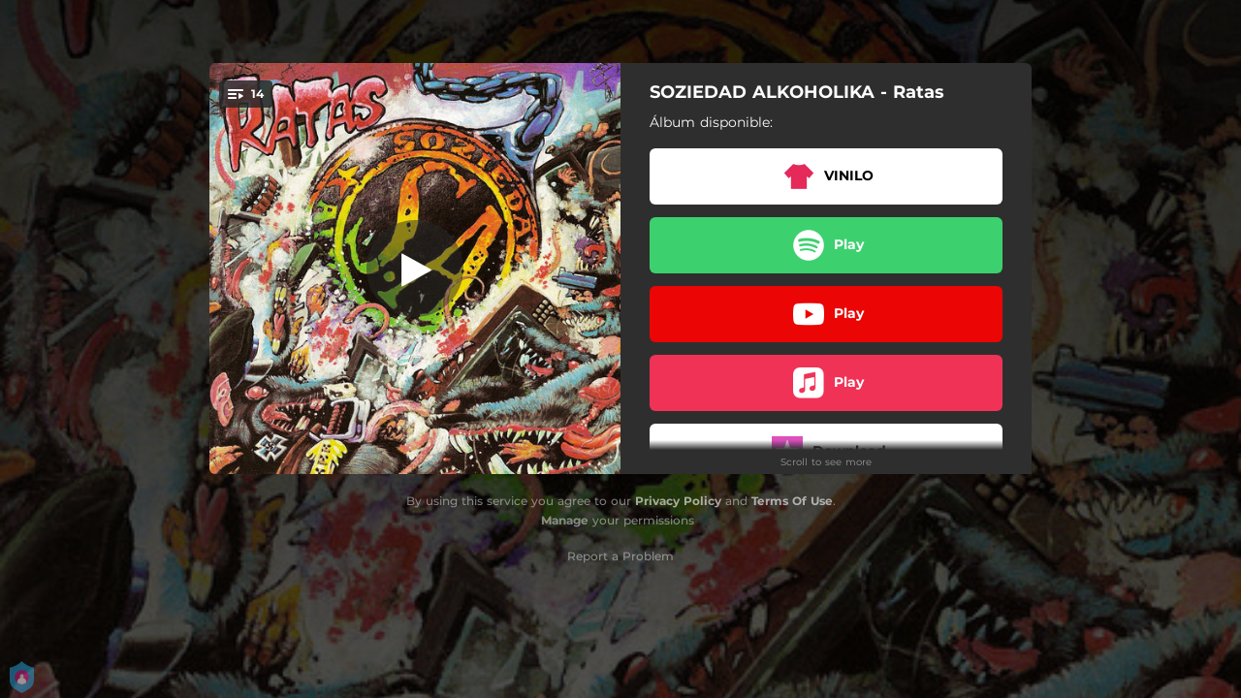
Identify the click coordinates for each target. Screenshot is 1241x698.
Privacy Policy (678, 500)
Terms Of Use (792, 500)
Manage (565, 520)
